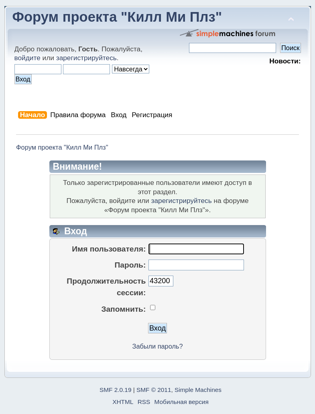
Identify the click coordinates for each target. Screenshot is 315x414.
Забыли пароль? (157, 346)
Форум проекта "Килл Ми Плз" (117, 16)
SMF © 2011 (153, 389)
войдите (27, 58)
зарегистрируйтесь (86, 58)
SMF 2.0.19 (115, 389)
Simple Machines (198, 389)
